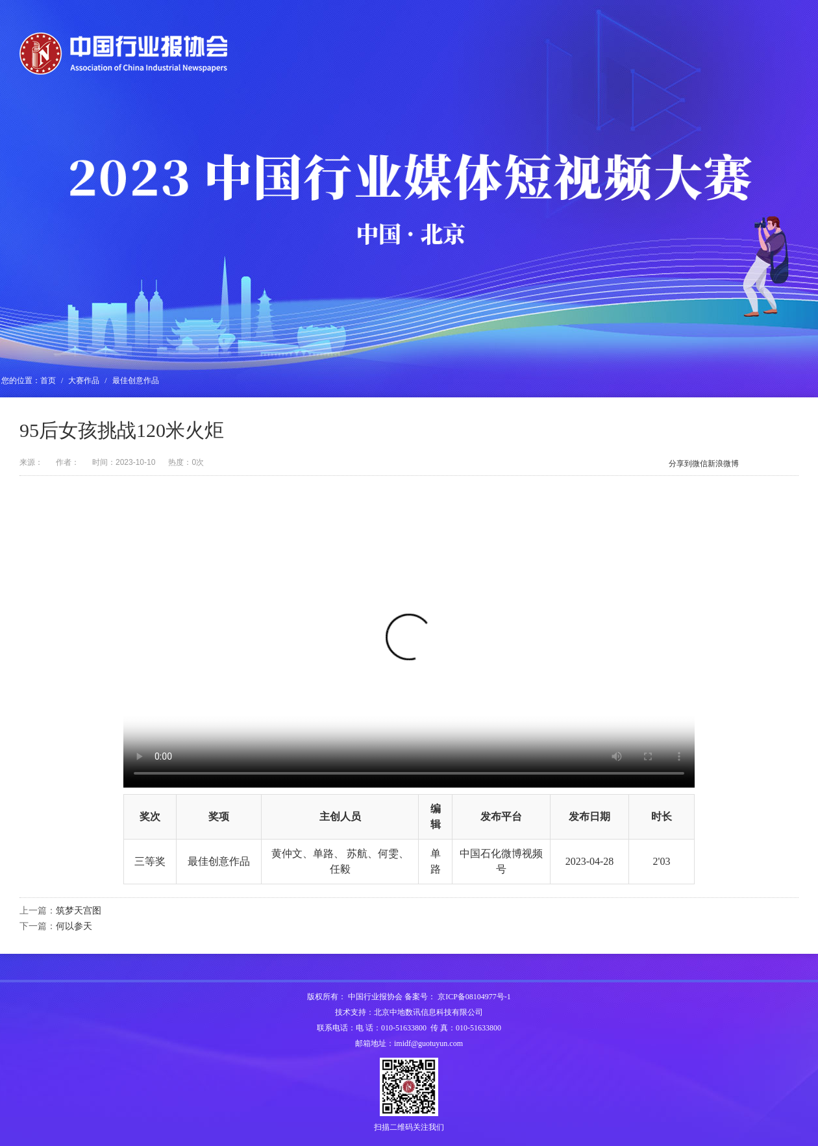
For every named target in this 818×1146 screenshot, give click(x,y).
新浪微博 (723, 463)
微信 (700, 463)
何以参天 (74, 926)
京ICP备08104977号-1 (474, 996)
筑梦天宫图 (78, 911)
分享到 (680, 463)
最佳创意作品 (135, 380)
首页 (48, 380)
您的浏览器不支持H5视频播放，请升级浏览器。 (409, 645)
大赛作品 (83, 380)
